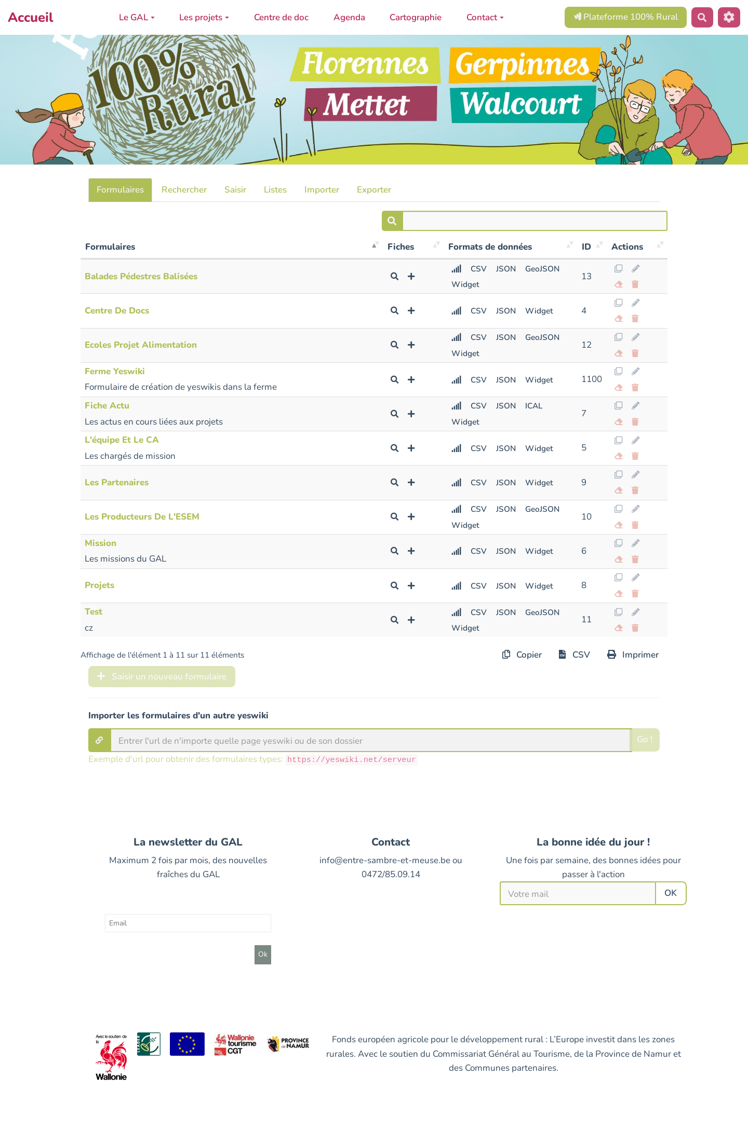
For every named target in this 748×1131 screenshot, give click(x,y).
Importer (321, 190)
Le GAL (137, 17)
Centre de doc (281, 17)
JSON (506, 269)
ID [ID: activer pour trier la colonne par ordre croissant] (586, 247)
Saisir (235, 190)
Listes (275, 190)
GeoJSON (542, 269)
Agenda (349, 17)
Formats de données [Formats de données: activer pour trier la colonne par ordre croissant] (490, 247)
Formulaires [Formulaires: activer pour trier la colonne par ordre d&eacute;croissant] (110, 247)
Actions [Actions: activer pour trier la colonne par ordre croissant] (627, 247)
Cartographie (416, 17)
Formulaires (120, 190)
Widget (465, 284)
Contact (485, 17)
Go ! (644, 739)
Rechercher (184, 190)
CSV (479, 269)
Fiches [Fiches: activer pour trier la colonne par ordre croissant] (401, 247)
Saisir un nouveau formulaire (161, 677)
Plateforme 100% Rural (625, 17)
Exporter (374, 190)
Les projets (204, 17)
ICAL (533, 406)
